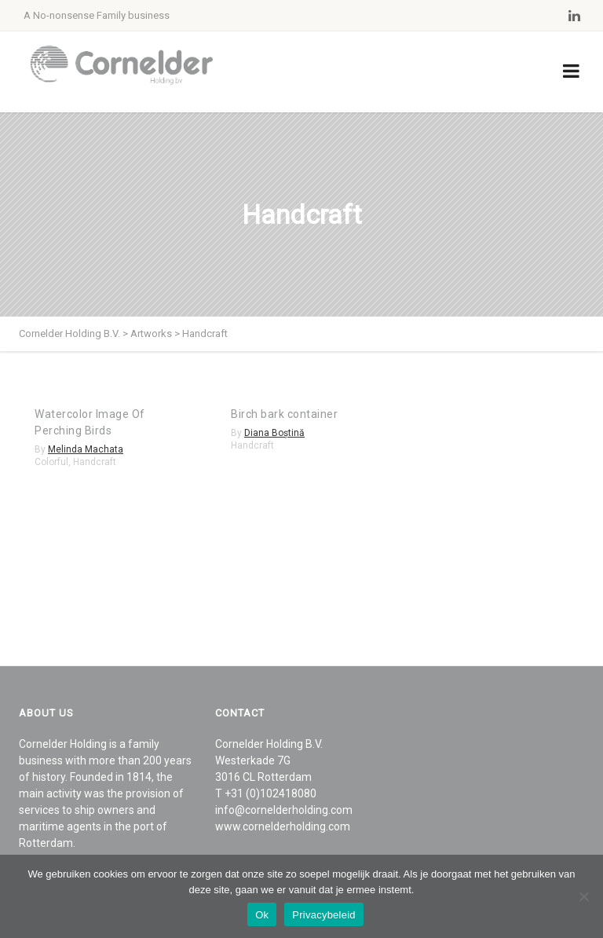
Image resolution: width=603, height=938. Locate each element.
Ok (262, 915)
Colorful (51, 461)
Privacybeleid (324, 915)
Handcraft (94, 461)
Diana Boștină (274, 432)
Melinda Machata (85, 449)
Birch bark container (284, 414)
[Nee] (583, 896)
